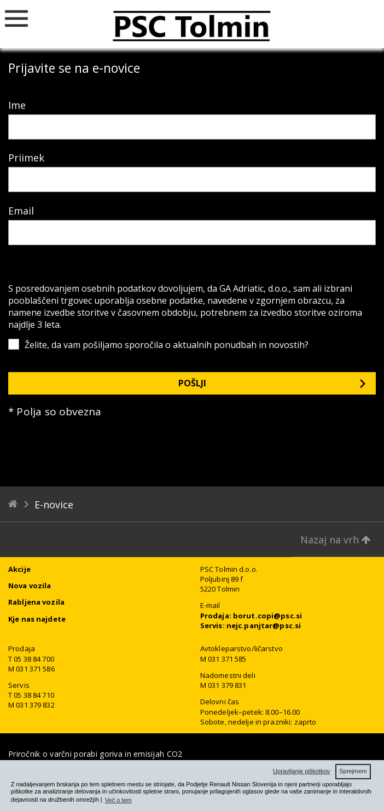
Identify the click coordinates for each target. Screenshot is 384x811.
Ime (17, 105)
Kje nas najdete (37, 619)
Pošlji (192, 383)
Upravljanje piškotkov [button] (301, 771)
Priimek (26, 157)
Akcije (19, 569)
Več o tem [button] (118, 800)
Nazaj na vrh (335, 539)
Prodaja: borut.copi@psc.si (251, 616)
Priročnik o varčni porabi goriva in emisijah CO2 (95, 754)
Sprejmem (352, 771)
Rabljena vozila (36, 602)
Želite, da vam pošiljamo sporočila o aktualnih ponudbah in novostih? (167, 345)
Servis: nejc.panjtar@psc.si (250, 625)
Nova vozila (29, 585)
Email (21, 210)
